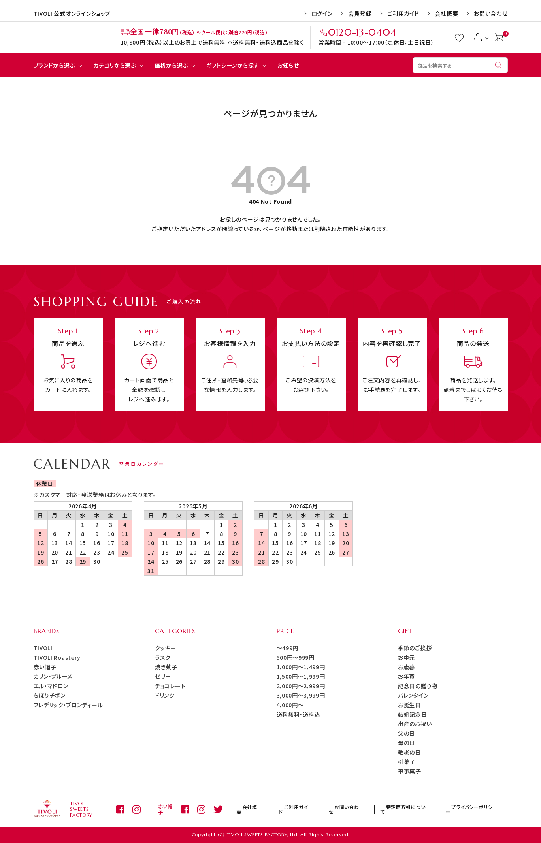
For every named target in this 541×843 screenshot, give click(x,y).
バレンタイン (413, 695)
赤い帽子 (45, 667)
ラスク (163, 657)
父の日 (406, 733)
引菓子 (406, 762)
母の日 (406, 743)
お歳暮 (406, 667)
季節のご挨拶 (415, 648)
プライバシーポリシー (479, 809)
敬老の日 (409, 752)
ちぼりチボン (50, 695)
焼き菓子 (166, 667)
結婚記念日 (412, 714)
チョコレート (170, 686)
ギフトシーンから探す (232, 65)
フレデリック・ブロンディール (68, 705)
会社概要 (446, 13)
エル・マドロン (51, 686)
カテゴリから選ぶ (114, 65)
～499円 (288, 648)
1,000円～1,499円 (301, 667)
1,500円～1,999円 (301, 676)
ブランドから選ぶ (54, 65)
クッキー (165, 648)
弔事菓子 (409, 771)
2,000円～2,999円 (301, 686)
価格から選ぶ (171, 65)
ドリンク (165, 695)
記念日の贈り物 (417, 686)
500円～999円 (296, 657)
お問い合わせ (490, 13)
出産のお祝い (415, 724)
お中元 (406, 657)
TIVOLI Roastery (57, 657)
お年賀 (406, 676)
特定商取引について (422, 809)
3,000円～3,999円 (301, 695)
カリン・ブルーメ (53, 676)
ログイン (322, 13)
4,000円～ (290, 705)
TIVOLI (43, 648)
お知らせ (288, 65)
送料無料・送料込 (298, 714)
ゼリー (163, 676)
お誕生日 (409, 705)
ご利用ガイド (403, 13)
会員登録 (359, 13)
